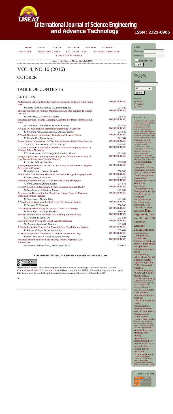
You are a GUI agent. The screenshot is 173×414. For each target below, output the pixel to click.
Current (108, 47)
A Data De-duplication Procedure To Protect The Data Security (49, 233)
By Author (139, 104)
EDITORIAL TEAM (76, 51)
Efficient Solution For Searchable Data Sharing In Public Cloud (49, 214)
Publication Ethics (69, 55)
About (42, 47)
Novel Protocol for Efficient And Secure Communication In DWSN (51, 186)
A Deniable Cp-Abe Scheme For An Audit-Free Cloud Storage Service (52, 227)
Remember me (146, 60)
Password (138, 55)
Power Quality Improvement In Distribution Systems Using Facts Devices (54, 141)
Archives (25, 51)
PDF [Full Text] (117, 101)
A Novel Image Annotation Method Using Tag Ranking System (49, 202)
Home (28, 47)
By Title (137, 106)
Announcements (48, 51)
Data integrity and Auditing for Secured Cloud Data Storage (47, 208)
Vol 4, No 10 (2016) (82, 61)
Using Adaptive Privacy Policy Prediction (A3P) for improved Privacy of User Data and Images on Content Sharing (54, 157)
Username (138, 51)
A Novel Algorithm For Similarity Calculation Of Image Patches (49, 135)
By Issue (138, 101)
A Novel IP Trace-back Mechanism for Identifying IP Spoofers (48, 128)
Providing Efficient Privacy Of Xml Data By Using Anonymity (49, 180)
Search (91, 47)
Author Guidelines (107, 51)
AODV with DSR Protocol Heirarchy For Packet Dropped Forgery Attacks (54, 174)
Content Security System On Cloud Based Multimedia (44, 220)
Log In (57, 47)
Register (74, 47)
